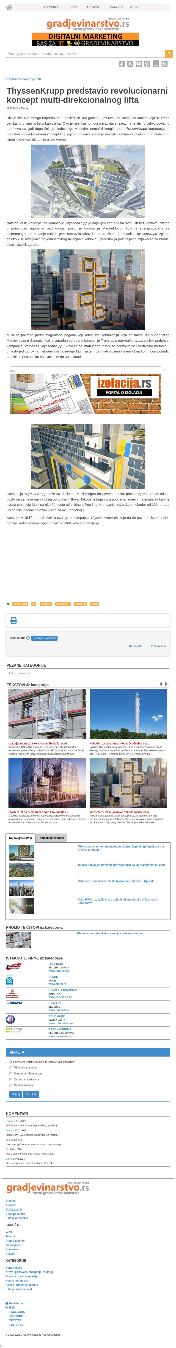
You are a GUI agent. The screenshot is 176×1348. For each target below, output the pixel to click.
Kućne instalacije (17, 1280)
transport (80, 604)
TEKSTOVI (94, 8)
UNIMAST (55, 1003)
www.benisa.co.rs (60, 997)
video (94, 604)
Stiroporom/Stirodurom (28, 1073)
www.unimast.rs (59, 1010)
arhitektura (62, 604)
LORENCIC (56, 964)
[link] (88, 24)
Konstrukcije (14, 1267)
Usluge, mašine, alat (19, 1289)
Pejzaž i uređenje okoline (22, 1284)
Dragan (10, 1121)
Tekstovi (11, 1236)
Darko (9, 1158)
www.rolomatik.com (61, 1023)
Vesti (9, 1232)
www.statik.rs (57, 984)
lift (33, 604)
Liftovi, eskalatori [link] (19, 673)
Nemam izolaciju (24, 1085)
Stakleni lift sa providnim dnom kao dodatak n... (39, 812)
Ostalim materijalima (26, 1079)
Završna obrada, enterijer (22, 1276)
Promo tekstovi (15, 1240)
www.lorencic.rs (59, 971)
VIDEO (134, 7)
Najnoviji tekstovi (20, 838)
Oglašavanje (14, 1209)
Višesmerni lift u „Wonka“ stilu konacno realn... (120, 812)
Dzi (8, 1149)
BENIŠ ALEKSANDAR (63, 990)
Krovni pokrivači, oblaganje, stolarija (29, 1272)
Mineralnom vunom (25, 1067)
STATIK (53, 977)
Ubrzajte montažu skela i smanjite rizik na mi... (38, 743)
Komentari (17, 1114)
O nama (11, 1201)
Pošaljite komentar (45, 638)
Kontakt (11, 1205)
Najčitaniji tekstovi (52, 837)
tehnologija (20, 604)
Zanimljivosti (31, 79)
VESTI (75, 7)
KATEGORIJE (53, 8)
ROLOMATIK (57, 1016)
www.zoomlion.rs (60, 1036)
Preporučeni (158, 646)
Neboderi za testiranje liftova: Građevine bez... (120, 743)
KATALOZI (116, 7)
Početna (11, 79)
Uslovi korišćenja (17, 1218)
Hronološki (135, 646)
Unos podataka (15, 1214)
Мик (8, 1139)
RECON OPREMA (60, 1029)
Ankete (10, 1253)
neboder (46, 604)
